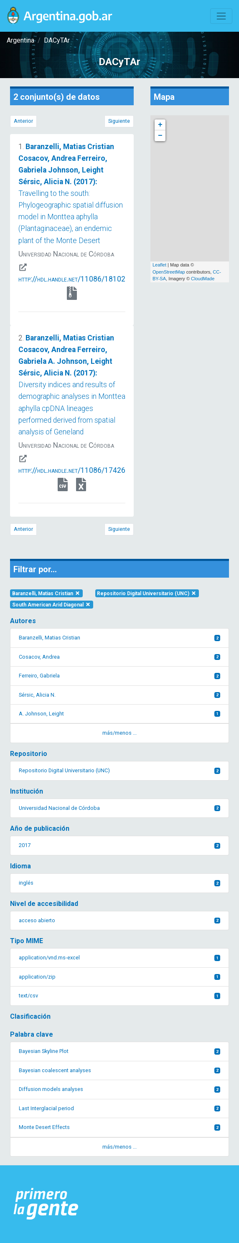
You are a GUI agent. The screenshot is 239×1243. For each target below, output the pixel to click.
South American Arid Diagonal (51, 605)
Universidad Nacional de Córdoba (119, 808)
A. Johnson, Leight (119, 713)
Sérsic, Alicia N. (119, 695)
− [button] (160, 136)
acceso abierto (119, 920)
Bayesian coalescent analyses (119, 1070)
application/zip (119, 977)
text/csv (119, 995)
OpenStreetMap (169, 271)
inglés (119, 883)
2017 (119, 845)
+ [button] (160, 125)
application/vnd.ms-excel (119, 957)
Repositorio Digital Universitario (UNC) (147, 593)
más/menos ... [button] (119, 733)
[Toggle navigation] (221, 16)
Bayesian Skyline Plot (119, 1051)
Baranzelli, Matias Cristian (46, 593)
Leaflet (159, 264)
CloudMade (202, 278)
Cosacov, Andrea (119, 657)
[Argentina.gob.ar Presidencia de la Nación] (46, 1204)
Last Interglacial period (119, 1108)
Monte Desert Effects (119, 1127)
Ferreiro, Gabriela (119, 675)
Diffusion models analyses (119, 1089)
